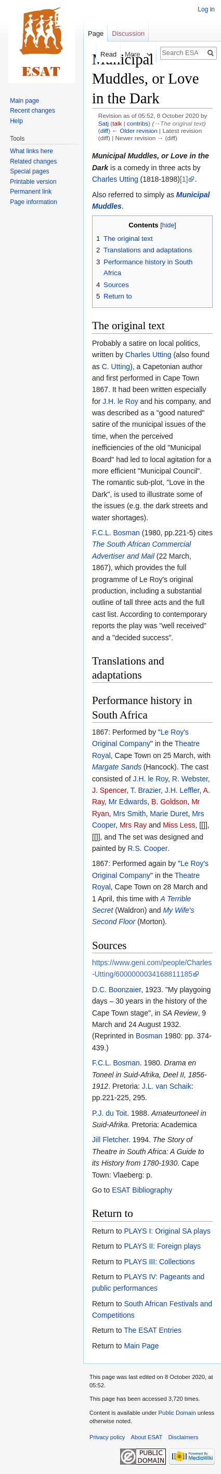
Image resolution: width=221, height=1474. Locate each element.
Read (102, 54)
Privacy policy (107, 1437)
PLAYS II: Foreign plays (162, 1246)
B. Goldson (169, 801)
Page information (33, 202)
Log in (206, 9)
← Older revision (135, 130)
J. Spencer (109, 790)
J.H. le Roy (120, 401)
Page (95, 33)
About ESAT (147, 1437)
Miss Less (179, 825)
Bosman (149, 1036)
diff (104, 130)
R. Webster (190, 779)
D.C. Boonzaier (116, 989)
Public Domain (177, 1413)
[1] (184, 179)
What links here (31, 151)
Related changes (33, 161)
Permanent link (30, 191)
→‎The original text (178, 123)
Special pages (29, 171)
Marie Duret (169, 813)
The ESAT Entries (152, 1330)
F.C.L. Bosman (116, 533)
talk (117, 123)
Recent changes (32, 110)
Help (16, 121)
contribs (137, 123)
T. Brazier (146, 790)
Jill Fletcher (110, 1139)
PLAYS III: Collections (159, 1261)
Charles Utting (115, 179)
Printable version (33, 181)
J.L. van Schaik (166, 1086)
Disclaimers (183, 1437)
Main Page (141, 1346)
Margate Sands (116, 767)
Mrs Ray (133, 825)
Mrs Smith (129, 813)
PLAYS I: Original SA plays (167, 1231)
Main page (24, 100)
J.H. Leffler (182, 790)
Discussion (128, 33)
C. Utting (116, 366)
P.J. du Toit (109, 1113)
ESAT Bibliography (142, 1190)
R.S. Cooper (147, 848)
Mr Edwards (128, 801)
